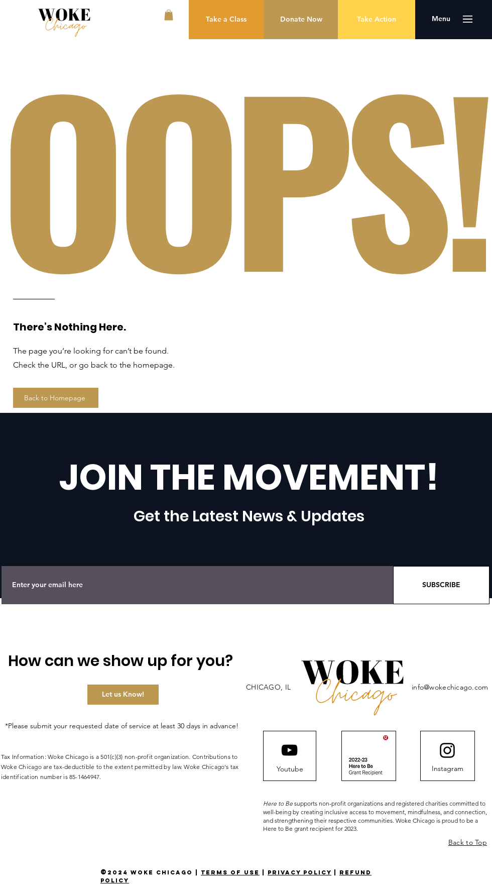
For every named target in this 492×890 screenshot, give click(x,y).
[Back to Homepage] (55, 398)
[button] (168, 15)
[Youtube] (289, 769)
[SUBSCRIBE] (441, 585)
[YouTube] (289, 750)
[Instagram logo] (447, 750)
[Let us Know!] (123, 695)
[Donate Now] (301, 19)
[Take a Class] (226, 19)
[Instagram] (447, 769)
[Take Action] (376, 19)
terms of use (230, 872)
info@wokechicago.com (450, 687)
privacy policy (299, 872)
